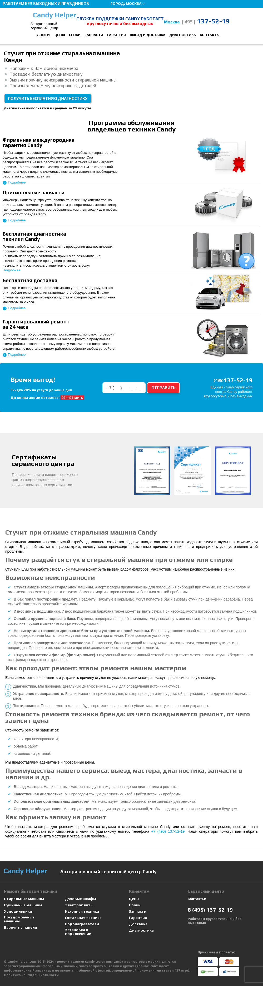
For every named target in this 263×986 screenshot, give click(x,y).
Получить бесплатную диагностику (47, 98)
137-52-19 (206, 21)
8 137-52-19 (210, 910)
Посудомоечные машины (19, 919)
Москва (133, 3)
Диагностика (182, 35)
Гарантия (116, 35)
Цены (59, 35)
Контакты (210, 35)
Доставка (138, 924)
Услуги (43, 35)
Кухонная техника (82, 911)
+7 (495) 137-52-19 (168, 831)
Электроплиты (79, 905)
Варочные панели (20, 927)
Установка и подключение (78, 932)
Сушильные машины (23, 905)
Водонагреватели (82, 924)
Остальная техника (83, 918)
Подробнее (17, 182)
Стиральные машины (24, 899)
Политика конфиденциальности (31, 975)
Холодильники (18, 911)
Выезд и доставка (147, 35)
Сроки (75, 35)
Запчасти (94, 35)
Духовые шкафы (80, 899)
